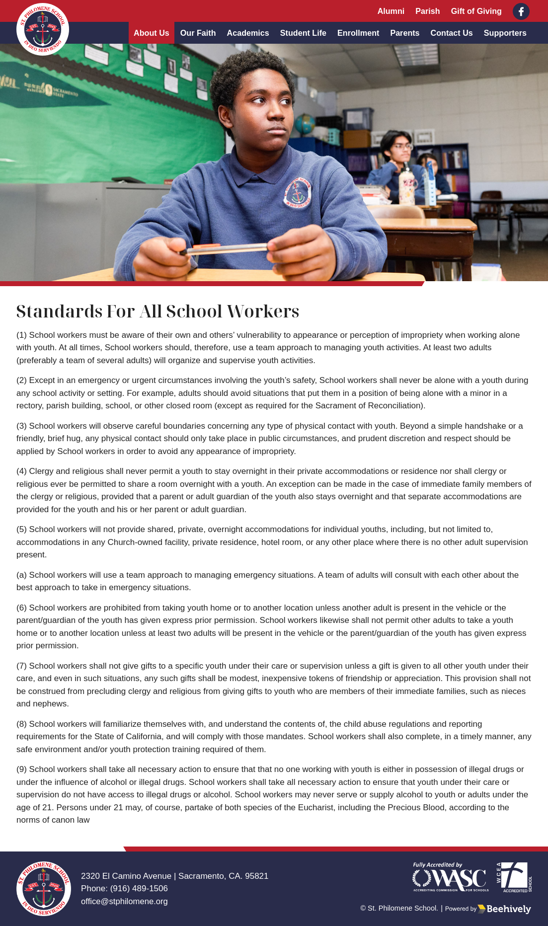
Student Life (303, 32)
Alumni (391, 10)
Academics (248, 32)
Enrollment (358, 32)
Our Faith (198, 32)
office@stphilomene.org (125, 901)
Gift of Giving (476, 10)
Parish (427, 10)
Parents (404, 32)
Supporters (505, 32)
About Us (151, 32)
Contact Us (452, 32)
